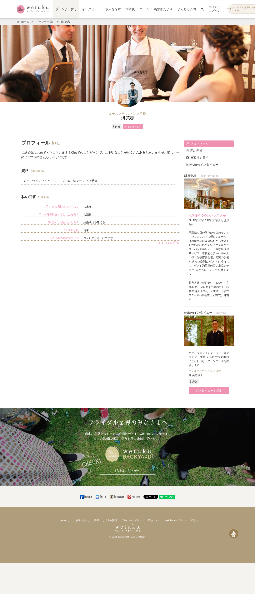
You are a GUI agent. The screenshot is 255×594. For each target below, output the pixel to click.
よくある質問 (186, 9)
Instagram (117, 497)
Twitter (101, 497)
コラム (144, 9)
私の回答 (194, 150)
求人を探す (113, 9)
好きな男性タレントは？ (62, 206)
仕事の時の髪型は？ (65, 238)
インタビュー (91, 9)
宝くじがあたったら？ (63, 222)
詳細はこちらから (127, 470)
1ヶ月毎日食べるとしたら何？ (58, 214)
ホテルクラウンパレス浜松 (207, 215)
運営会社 (195, 520)
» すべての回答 (168, 242)
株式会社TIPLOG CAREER (131, 536)
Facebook (86, 497)
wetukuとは (66, 520)
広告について (154, 520)
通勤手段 (71, 230)
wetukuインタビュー (202, 164)
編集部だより (163, 9)
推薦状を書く (197, 157)
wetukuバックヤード (176, 520)
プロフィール (197, 143)
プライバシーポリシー (132, 520)
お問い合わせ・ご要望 (87, 520)
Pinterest (134, 497)
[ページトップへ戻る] (233, 533)
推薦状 (130, 9)
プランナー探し (66, 9)
